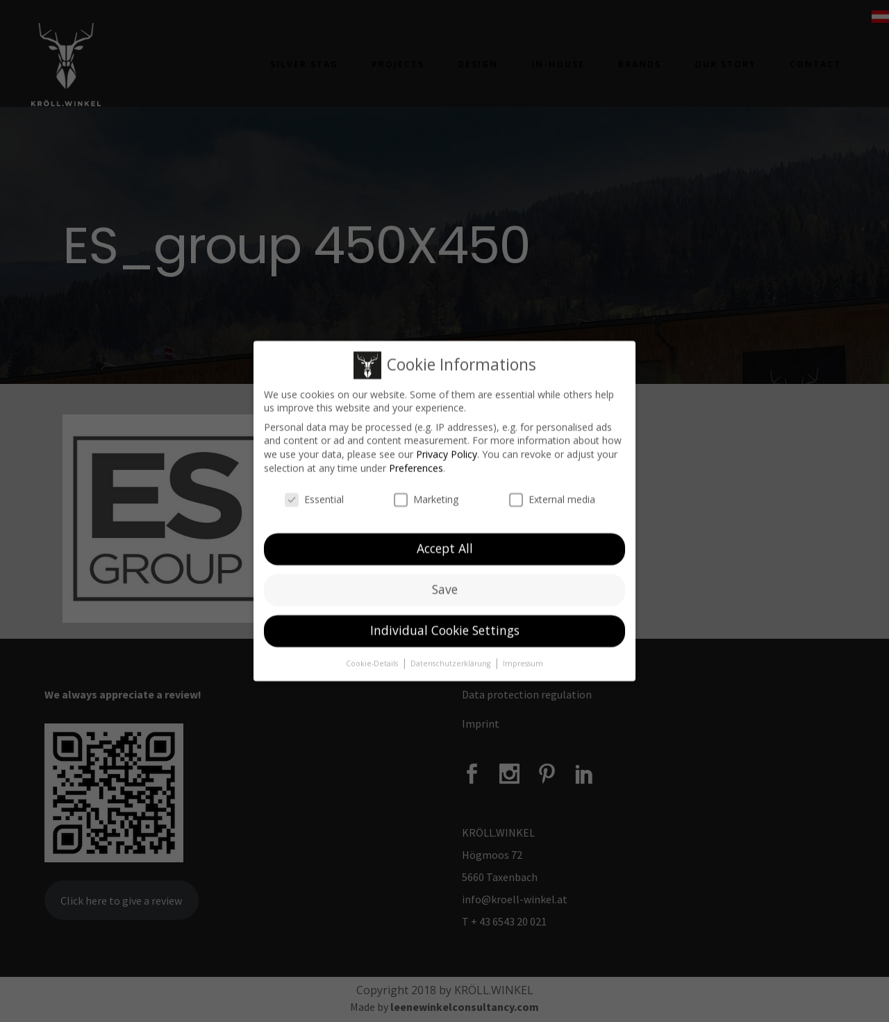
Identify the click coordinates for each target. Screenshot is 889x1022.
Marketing (426, 497)
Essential (314, 497)
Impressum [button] (523, 661)
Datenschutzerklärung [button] (451, 661)
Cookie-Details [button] (373, 661)
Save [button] (445, 586)
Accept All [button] (445, 545)
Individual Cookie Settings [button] (445, 627)
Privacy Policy (446, 451)
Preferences (416, 465)
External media (552, 497)
